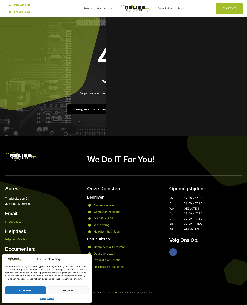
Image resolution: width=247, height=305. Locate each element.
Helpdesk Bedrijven (107, 231)
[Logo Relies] (135, 5)
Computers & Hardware (109, 247)
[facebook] (173, 252)
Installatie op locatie (107, 260)
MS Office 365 (103, 218)
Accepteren (25, 290)
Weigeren (68, 290)
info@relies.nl (22, 11)
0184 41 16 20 (21, 5)
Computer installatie (107, 211)
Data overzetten (104, 253)
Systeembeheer (104, 205)
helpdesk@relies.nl (17, 239)
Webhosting (101, 225)
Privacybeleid (47, 298)
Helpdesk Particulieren (109, 266)
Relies (116, 292)
